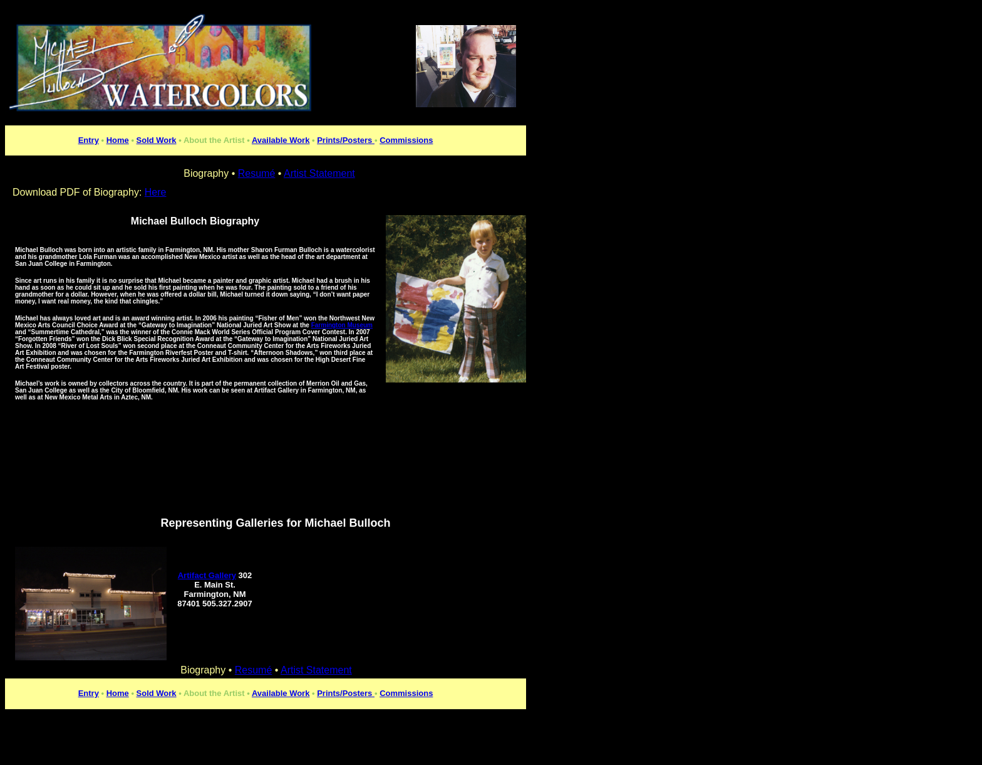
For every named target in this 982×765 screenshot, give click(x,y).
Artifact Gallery (207, 575)
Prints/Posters (346, 140)
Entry (88, 140)
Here (156, 192)
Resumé (253, 670)
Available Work (280, 140)
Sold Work (157, 140)
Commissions (406, 140)
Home (117, 140)
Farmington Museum (342, 325)
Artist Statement (316, 670)
